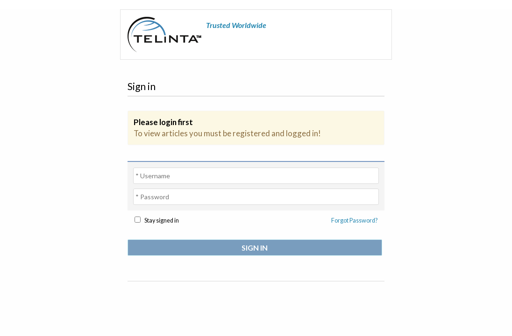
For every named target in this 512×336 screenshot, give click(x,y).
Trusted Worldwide (236, 25)
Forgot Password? (354, 220)
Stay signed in (161, 220)
